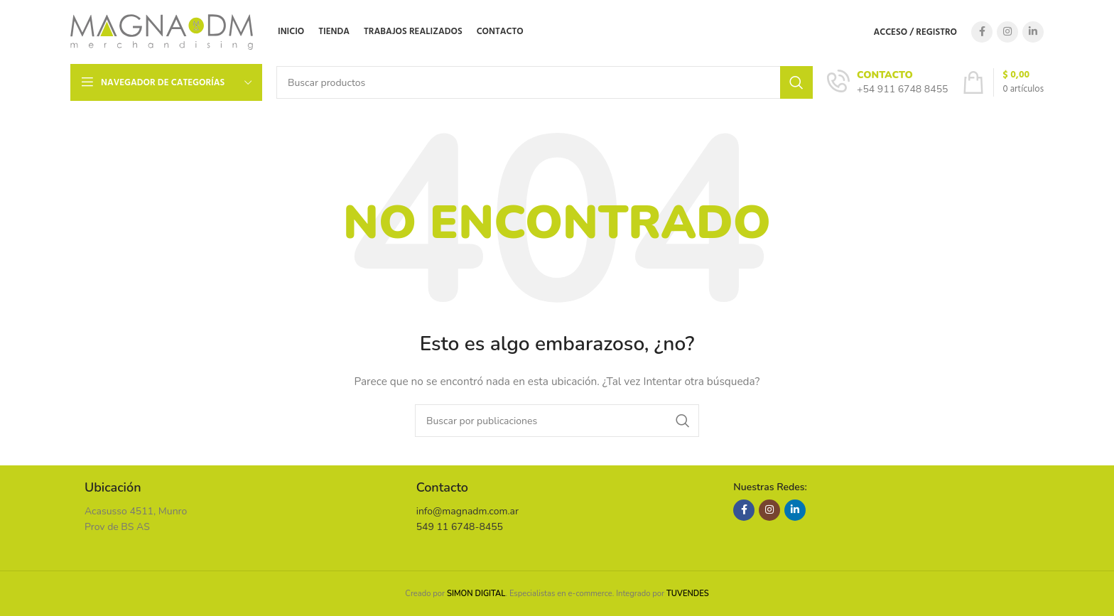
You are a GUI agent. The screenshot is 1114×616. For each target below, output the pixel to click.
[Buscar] (544, 82)
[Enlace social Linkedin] (1033, 32)
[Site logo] (161, 31)
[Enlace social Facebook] (982, 32)
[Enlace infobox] (887, 82)
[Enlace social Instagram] (1007, 32)
